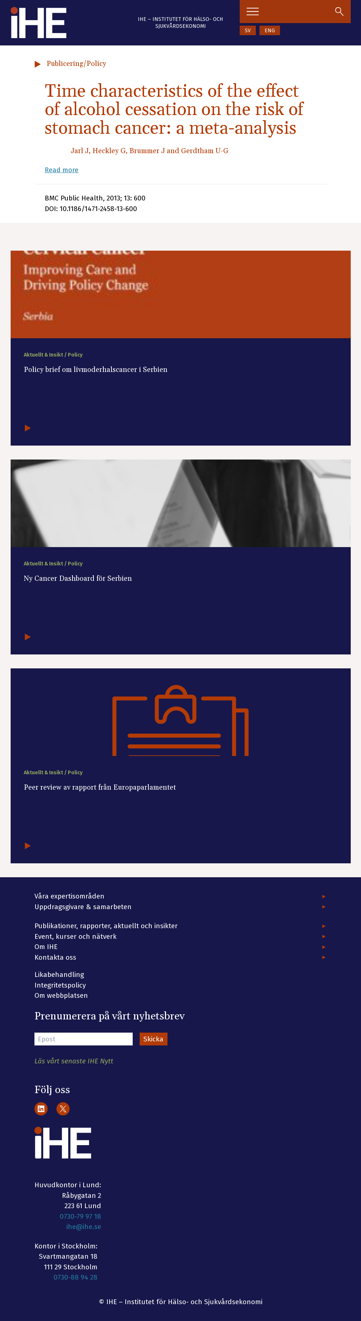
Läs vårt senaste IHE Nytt (73, 1061)
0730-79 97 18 (80, 1216)
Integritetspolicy (60, 985)
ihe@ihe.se (83, 1226)
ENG (270, 30)
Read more (62, 170)
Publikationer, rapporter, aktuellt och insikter (106, 926)
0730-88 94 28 (75, 1277)
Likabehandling (59, 974)
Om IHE (46, 946)
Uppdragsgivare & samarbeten (83, 907)
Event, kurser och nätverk (75, 936)
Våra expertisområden (69, 896)
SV (248, 30)
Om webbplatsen (61, 995)
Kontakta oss (55, 957)
